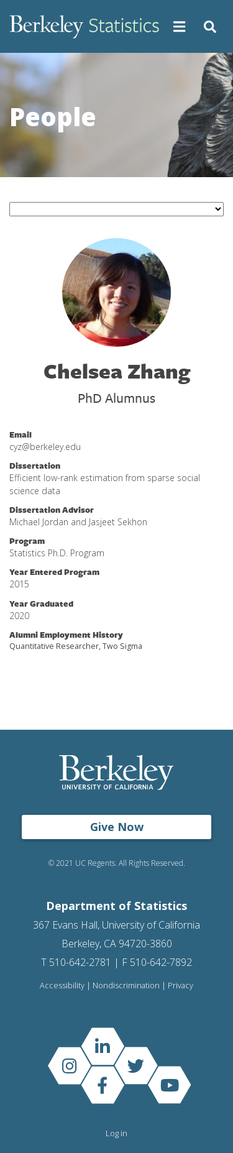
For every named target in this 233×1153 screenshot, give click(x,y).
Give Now (117, 826)
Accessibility (62, 985)
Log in (116, 1133)
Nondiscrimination (126, 985)
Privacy (180, 985)
